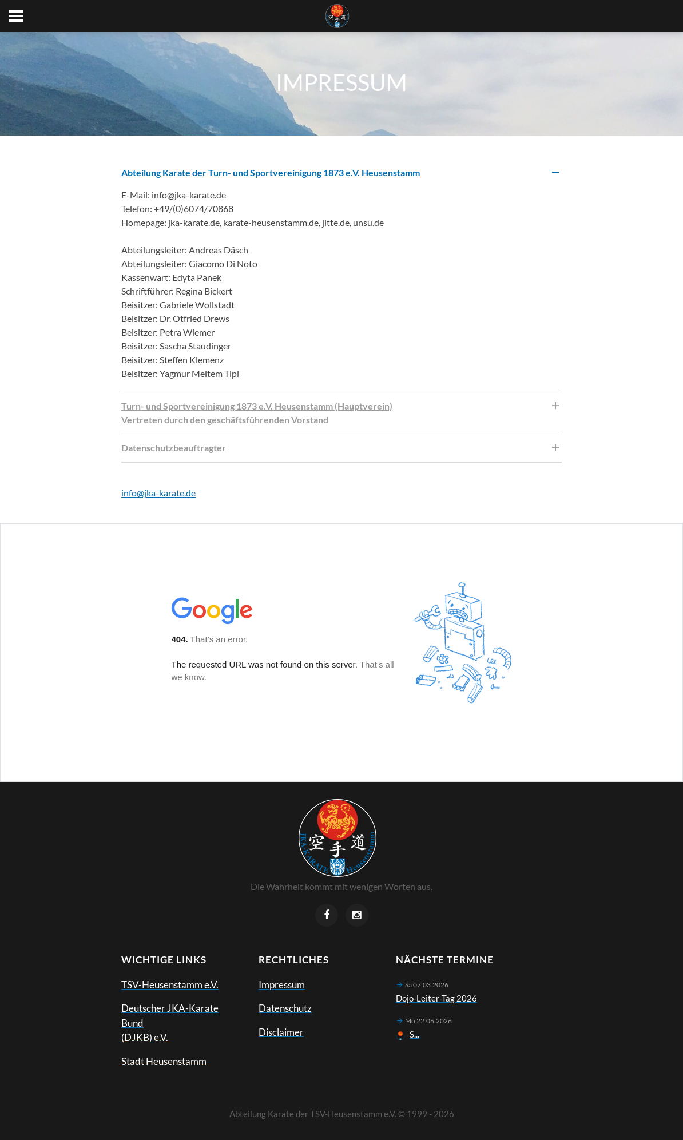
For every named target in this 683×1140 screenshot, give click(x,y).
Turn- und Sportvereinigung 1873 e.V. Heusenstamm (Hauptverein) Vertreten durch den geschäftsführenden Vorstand (256, 412)
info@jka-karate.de (158, 492)
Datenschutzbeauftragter (173, 447)
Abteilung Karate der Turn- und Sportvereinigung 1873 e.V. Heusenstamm (270, 172)
